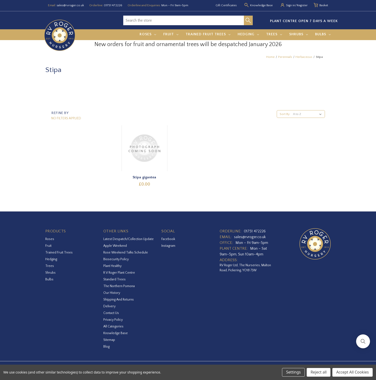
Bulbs (323, 34)
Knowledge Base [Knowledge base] (261, 5)
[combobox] (183, 20)
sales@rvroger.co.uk (70, 5)
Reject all (319, 372)
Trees (274, 34)
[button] (363, 341)
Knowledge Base (115, 333)
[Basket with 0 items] (324, 5)
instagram (168, 246)
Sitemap (109, 340)
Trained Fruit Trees (208, 34)
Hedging (248, 34)
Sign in (290, 5)
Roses (148, 34)
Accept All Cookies (352, 372)
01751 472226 (113, 5)
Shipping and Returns (118, 300)
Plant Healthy (112, 266)
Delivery (109, 306)
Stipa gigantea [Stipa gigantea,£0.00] (144, 177)
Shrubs (298, 34)
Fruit (170, 34)
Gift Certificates (226, 5)
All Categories (113, 326)
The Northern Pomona (119, 286)
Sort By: (285, 114)
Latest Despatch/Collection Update (128, 239)
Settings (293, 372)
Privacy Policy (113, 320)
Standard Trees (114, 279)
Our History (111, 293)
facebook (168, 239)
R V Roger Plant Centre (119, 273)
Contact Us (111, 313)
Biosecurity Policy (116, 259)
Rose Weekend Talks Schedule (125, 252)
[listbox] (308, 114)
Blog (106, 347)
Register (302, 5)
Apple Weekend (115, 246)
